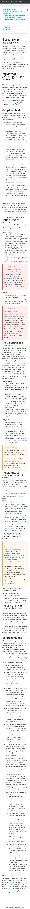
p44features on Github (15, 873)
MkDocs (21, 907)
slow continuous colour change (14, 512)
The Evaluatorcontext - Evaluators (12, 17)
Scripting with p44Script (9, 9)
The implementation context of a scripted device (14, 23)
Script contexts (6, 13)
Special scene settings (11, 528)
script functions (20, 493)
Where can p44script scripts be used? (12, 11)
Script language (7, 29)
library (14, 98)
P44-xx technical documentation (12, 2)
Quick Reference (19, 884)
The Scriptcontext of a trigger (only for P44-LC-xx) (13, 26)
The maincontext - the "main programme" (14, 15)
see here (18, 303)
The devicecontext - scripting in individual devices (14, 20)
